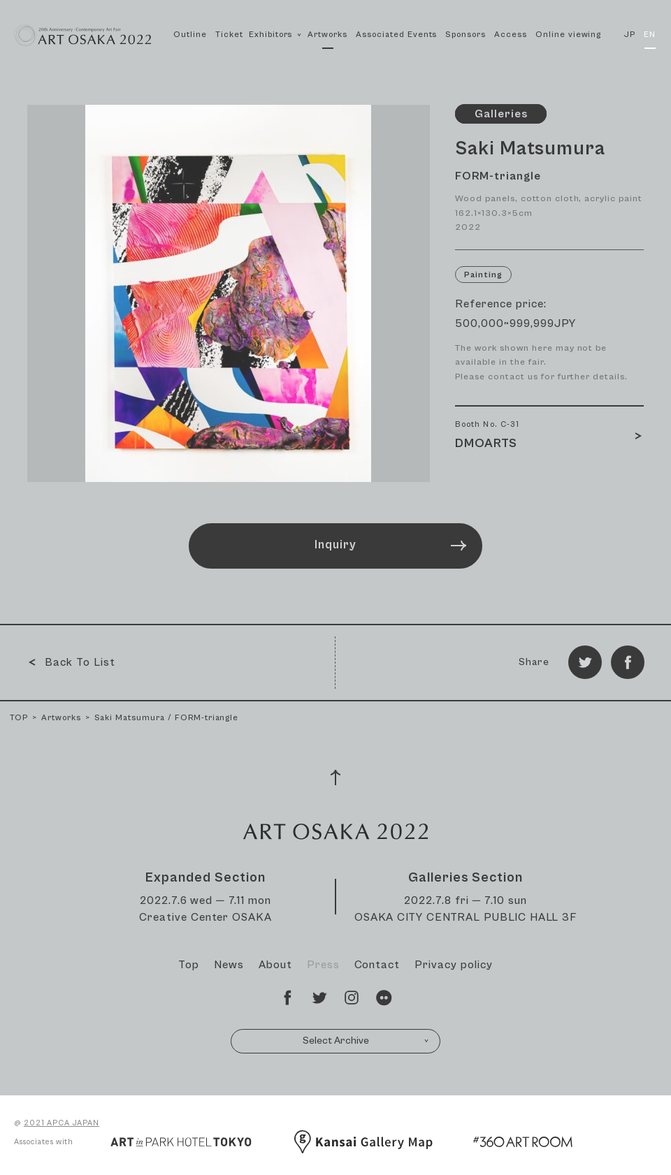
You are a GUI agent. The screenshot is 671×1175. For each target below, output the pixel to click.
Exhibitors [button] (275, 50)
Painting (483, 274)
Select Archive (366, 1040)
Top (188, 964)
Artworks (327, 34)
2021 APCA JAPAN (61, 1122)
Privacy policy (453, 964)
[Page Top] (335, 777)
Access (510, 34)
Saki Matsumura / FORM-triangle (166, 717)
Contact (377, 964)
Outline (190, 34)
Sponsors (465, 34)
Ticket (229, 34)
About (275, 964)
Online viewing (568, 34)
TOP (19, 717)
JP (629, 34)
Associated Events (396, 34)
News (229, 964)
